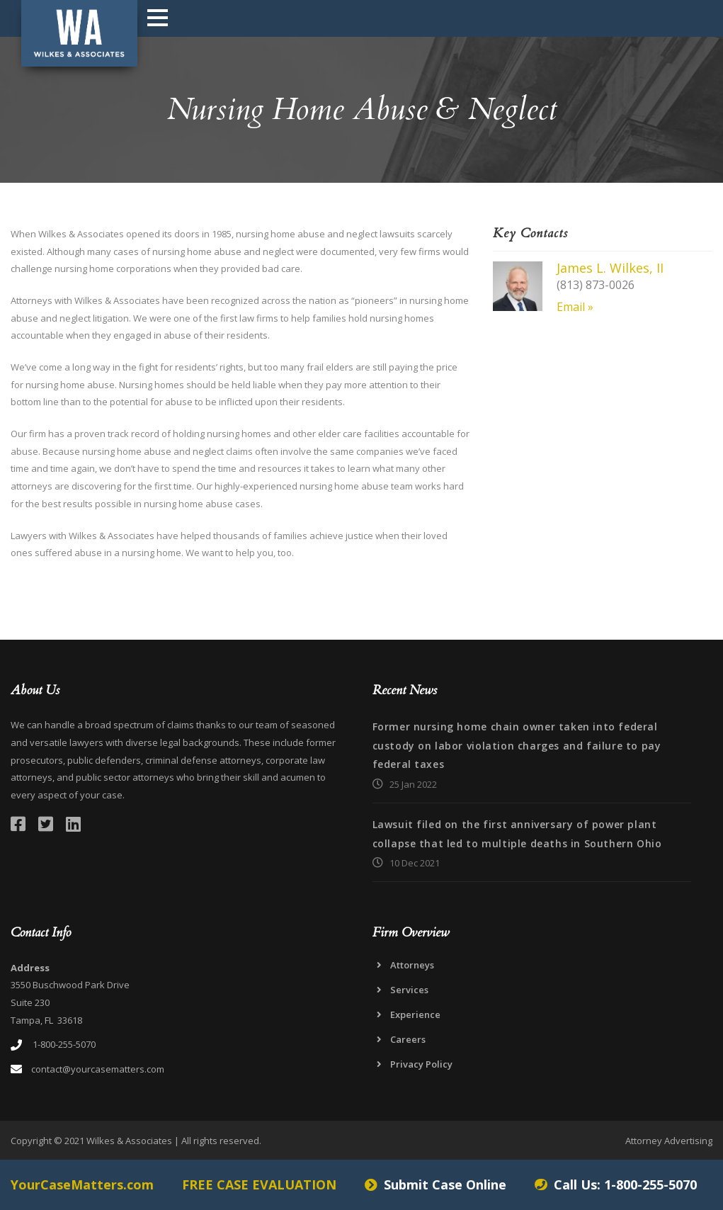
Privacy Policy (421, 1064)
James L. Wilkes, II (610, 267)
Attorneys (412, 965)
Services (409, 989)
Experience (415, 1014)
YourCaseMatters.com (82, 1184)
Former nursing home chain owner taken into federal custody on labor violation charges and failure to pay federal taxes (516, 745)
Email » (575, 307)
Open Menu (157, 17)
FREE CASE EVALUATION (259, 1184)
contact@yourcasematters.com (97, 1069)
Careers (408, 1039)
